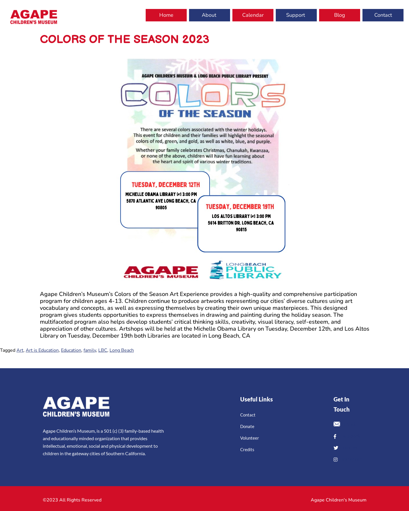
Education (71, 350)
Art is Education (42, 350)
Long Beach (122, 350)
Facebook (347, 436)
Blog (339, 15)
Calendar (253, 15)
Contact (383, 15)
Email (345, 425)
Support (295, 15)
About (209, 15)
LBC (102, 350)
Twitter (346, 448)
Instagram (348, 459)
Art (19, 350)
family (90, 350)
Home (166, 15)
